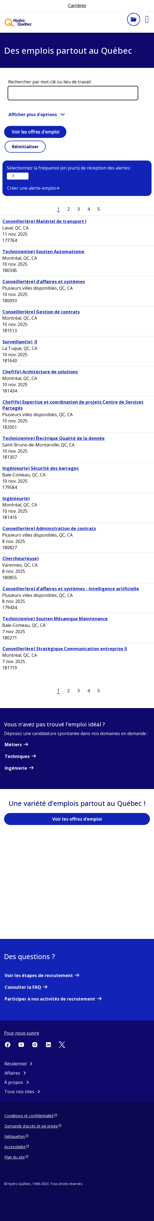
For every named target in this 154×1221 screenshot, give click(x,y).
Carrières (77, 5)
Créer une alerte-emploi (31, 188)
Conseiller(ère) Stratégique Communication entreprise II (64, 649)
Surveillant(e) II (19, 342)
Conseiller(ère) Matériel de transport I (44, 221)
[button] (147, 19)
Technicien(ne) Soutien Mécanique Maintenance (55, 619)
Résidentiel (15, 1063)
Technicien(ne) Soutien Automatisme (43, 252)
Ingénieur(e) (16, 498)
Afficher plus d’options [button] (32, 114)
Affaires (12, 1073)
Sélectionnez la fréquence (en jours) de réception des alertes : (69, 168)
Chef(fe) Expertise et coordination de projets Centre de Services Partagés (72, 405)
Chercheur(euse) (20, 558)
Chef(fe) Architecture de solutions (40, 372)
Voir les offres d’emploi (77, 819)
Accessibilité (15, 1146)
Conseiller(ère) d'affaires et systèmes (43, 282)
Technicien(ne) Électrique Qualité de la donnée (53, 438)
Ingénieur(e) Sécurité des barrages (40, 468)
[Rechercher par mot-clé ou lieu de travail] (73, 93)
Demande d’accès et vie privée (31, 1125)
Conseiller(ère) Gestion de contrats (41, 312)
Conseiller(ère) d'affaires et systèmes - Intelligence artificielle (70, 589)
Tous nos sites (19, 1091)
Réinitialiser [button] (25, 147)
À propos (13, 1082)
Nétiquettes (14, 1136)
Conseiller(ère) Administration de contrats (49, 528)
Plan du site (14, 1156)
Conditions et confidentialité (29, 1115)
